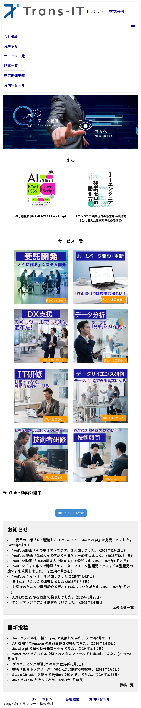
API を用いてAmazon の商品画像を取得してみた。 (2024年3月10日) (63, 641)
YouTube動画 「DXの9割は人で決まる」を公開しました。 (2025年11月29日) (70, 558)
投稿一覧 (127, 682)
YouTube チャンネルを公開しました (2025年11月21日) (53, 574)
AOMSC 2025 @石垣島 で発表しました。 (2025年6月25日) (56, 594)
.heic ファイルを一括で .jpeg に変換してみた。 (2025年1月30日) (61, 635)
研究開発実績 (14, 75)
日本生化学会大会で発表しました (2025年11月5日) (50, 579)
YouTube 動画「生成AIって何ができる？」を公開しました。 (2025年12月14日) (72, 553)
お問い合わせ (14, 85)
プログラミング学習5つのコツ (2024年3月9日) (47, 661)
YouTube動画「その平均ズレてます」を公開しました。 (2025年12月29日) (68, 548)
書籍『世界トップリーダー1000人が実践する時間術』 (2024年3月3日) (65, 667)
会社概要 (11, 36)
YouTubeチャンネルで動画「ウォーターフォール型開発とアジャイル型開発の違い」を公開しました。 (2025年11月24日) (70, 566)
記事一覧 (11, 65)
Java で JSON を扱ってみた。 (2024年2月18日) (47, 677)
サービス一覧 (14, 56)
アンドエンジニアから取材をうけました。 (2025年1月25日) (57, 600)
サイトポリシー (44, 697)
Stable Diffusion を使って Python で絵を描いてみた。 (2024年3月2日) (65, 672)
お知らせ (11, 46)
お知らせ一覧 (123, 605)
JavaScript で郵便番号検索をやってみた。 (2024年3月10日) (57, 646)
